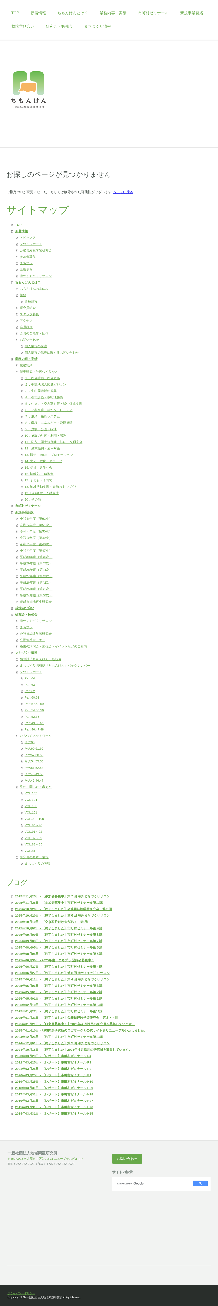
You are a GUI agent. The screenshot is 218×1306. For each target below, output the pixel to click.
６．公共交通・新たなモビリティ (49, 410)
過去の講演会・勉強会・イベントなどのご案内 (53, 646)
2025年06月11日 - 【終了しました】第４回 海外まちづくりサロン (62, 979)
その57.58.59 (34, 755)
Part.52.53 (32, 716)
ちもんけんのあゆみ (34, 288)
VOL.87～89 (33, 838)
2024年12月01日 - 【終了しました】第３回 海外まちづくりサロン (62, 1043)
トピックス (28, 237)
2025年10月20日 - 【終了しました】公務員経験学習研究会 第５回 (63, 909)
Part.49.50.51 (34, 723)
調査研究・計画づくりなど (39, 371)
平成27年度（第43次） (36, 576)
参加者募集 (28, 256)
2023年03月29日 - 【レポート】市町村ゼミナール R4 (53, 1056)
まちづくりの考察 (37, 863)
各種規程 (31, 301)
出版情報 (26, 269)
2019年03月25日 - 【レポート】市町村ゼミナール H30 (54, 1081)
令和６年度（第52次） (36, 518)
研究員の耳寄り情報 (34, 857)
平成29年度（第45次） (36, 563)
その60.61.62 (34, 748)
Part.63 (30, 684)
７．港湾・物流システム (42, 416)
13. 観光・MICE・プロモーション (49, 454)
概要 (23, 295)
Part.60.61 (32, 697)
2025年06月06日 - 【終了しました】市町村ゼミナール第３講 (58, 985)
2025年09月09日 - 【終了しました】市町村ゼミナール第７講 (58, 941)
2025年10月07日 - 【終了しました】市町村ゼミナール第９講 (58, 928)
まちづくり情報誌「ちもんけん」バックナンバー (55, 665)
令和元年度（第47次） (36, 550)
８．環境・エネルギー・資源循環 (49, 423)
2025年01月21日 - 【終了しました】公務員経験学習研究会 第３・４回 (66, 1017)
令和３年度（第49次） (36, 538)
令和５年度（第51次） (36, 525)
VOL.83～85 (33, 844)
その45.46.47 (34, 780)
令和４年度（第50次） (36, 531)
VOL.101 (31, 812)
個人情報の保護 (36, 346)
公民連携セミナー (32, 640)
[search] (152, 1183)
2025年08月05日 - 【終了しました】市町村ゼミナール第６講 (58, 947)
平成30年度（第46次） (36, 557)
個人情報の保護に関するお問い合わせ (52, 352)
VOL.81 (30, 850)
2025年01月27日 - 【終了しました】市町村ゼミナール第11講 (59, 1011)
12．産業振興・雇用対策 (42, 448)
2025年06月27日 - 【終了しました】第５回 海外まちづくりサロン (62, 973)
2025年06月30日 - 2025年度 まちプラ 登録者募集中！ (55, 960)
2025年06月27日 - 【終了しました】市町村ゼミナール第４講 (58, 966)
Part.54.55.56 (34, 710)
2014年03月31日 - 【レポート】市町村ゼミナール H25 (54, 1113)
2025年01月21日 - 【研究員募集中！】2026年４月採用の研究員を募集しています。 (75, 1024)
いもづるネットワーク (36, 736)
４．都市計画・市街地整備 (44, 397)
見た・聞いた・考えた (36, 787)
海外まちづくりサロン (36, 276)
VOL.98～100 (34, 819)
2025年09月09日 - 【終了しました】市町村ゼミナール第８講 (58, 934)
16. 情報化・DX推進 (39, 474)
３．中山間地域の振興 (41, 391)
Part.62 (30, 691)
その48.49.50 (34, 774)
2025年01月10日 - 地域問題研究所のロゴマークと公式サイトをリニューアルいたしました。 (81, 1030)
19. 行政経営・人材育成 (42, 493)
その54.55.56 (34, 761)
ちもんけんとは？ (72, 13)
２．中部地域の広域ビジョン (45, 384)
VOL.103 (31, 806)
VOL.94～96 (33, 825)
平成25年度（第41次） (36, 589)
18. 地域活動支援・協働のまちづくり (51, 486)
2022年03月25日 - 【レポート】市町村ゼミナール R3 (53, 1062)
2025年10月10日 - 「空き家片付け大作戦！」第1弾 (51, 922)
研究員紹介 (28, 308)
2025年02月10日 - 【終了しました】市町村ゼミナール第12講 (59, 1005)
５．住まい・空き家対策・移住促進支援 (53, 403)
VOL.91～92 (33, 831)
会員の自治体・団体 (34, 333)
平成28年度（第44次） (36, 569)
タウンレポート (31, 244)
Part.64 (30, 678)
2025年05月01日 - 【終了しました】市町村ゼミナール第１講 (58, 998)
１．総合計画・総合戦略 (42, 378)
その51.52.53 (34, 767)
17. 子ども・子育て (38, 480)
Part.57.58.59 (34, 704)
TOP (15, 13)
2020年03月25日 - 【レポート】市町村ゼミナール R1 (53, 1075)
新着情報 (38, 13)
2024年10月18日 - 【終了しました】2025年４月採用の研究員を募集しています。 (73, 1049)
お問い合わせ (29, 340)
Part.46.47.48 (34, 729)
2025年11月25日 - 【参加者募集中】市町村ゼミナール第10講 (59, 902)
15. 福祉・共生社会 (38, 467)
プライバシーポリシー (21, 1293)
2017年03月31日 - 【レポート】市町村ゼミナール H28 (54, 1094)
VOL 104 (31, 799)
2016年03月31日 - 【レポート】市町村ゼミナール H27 (54, 1100)
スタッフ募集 (29, 314)
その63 (30, 742)
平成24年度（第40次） (36, 595)
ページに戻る (123, 192)
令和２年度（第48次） (36, 544)
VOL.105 (31, 793)
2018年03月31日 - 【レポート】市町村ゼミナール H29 (54, 1088)
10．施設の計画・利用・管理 (46, 435)
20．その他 (33, 499)
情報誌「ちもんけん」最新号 (40, 659)
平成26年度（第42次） (36, 582)
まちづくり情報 (97, 26)
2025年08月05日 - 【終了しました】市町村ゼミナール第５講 (58, 954)
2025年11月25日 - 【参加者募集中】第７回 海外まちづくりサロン (62, 896)
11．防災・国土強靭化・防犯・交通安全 (54, 442)
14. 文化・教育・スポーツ (43, 461)
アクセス (26, 320)
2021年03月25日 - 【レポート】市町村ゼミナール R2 (53, 1069)
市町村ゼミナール (153, 13)
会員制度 (26, 327)
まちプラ (26, 263)
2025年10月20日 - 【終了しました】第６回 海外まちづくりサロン (62, 915)
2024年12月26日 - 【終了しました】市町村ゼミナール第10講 (59, 1037)
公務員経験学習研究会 (36, 250)
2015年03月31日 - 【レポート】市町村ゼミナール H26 (54, 1107)
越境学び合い (22, 26)
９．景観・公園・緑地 (41, 429)
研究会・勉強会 (59, 26)
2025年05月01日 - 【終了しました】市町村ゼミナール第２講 (58, 992)
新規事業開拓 (191, 13)
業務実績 (26, 365)
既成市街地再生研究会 (36, 601)
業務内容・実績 (113, 13)
